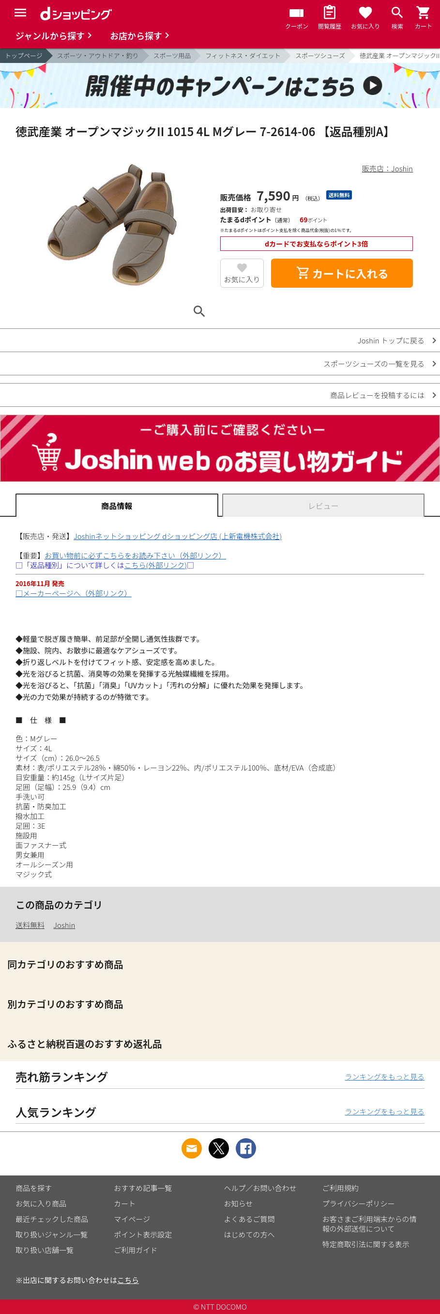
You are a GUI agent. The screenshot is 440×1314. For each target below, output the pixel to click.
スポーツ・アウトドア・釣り (98, 55)
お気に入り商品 (40, 1203)
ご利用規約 (340, 1188)
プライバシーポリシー (358, 1203)
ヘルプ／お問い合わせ (260, 1188)
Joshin (64, 925)
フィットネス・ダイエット (243, 55)
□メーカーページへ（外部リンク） (73, 593)
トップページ (24, 55)
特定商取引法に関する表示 (366, 1244)
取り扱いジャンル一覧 (51, 1234)
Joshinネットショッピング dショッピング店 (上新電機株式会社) (178, 536)
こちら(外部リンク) (155, 565)
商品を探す (33, 1188)
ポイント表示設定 (143, 1234)
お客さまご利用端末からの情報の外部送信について (369, 1224)
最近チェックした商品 (51, 1219)
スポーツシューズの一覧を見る (374, 363)
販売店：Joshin (387, 168)
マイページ (132, 1219)
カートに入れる (342, 273)
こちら (128, 1280)
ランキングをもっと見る (385, 1076)
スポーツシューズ (320, 55)
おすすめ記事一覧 (143, 1188)
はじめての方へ (249, 1234)
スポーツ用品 (172, 55)
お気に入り (242, 279)
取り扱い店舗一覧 (44, 1250)
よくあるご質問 (249, 1219)
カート (125, 1203)
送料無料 (30, 925)
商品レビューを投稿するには (377, 395)
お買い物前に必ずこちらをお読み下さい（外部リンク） (135, 555)
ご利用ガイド (135, 1250)
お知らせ (238, 1203)
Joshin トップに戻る (391, 340)
